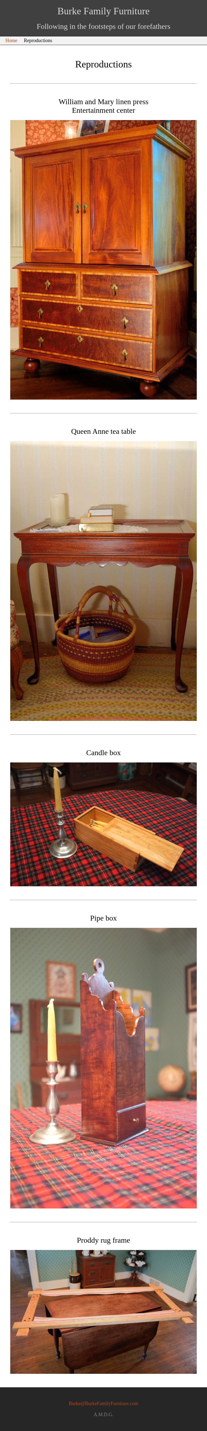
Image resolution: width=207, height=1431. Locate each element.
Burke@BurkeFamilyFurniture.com (103, 1403)
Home (11, 40)
